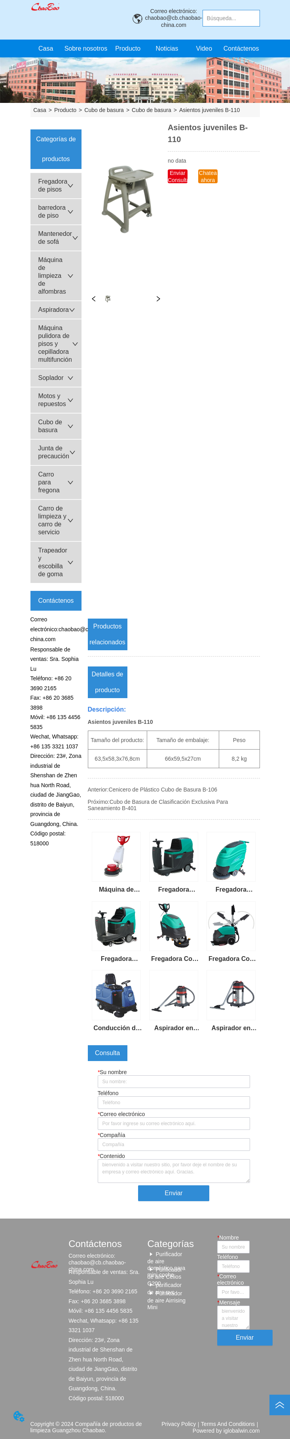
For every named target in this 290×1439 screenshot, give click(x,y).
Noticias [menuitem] (167, 48)
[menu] (143, 48)
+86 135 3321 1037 (54, 746)
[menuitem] (127, 48)
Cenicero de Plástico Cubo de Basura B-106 (162, 789)
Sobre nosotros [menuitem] (86, 48)
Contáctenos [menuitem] (241, 48)
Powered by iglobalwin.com (226, 1431)
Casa (39, 110)
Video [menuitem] (204, 48)
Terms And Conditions (228, 1424)
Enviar (173, 1193)
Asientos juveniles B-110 (209, 110)
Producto (65, 110)
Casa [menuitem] (45, 48)
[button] (127, 48)
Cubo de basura (104, 110)
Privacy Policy (178, 1424)
